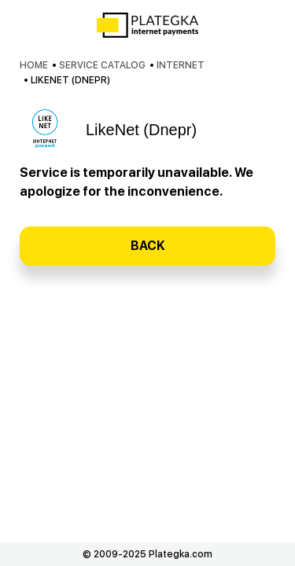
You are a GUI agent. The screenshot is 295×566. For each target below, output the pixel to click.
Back (148, 245)
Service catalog (102, 65)
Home (34, 65)
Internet (181, 65)
